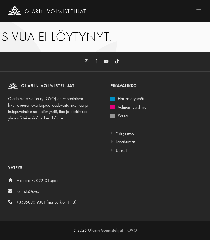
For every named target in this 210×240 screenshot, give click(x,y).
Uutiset (118, 150)
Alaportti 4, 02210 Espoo (33, 180)
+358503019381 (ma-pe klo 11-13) (42, 202)
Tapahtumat (122, 142)
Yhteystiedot (122, 133)
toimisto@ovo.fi (24, 191)
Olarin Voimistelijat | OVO (112, 230)
